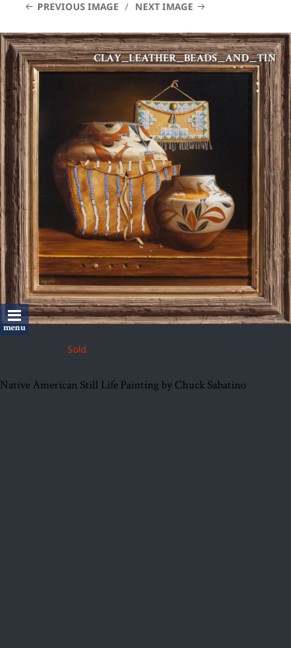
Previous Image (78, 6)
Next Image (164, 6)
